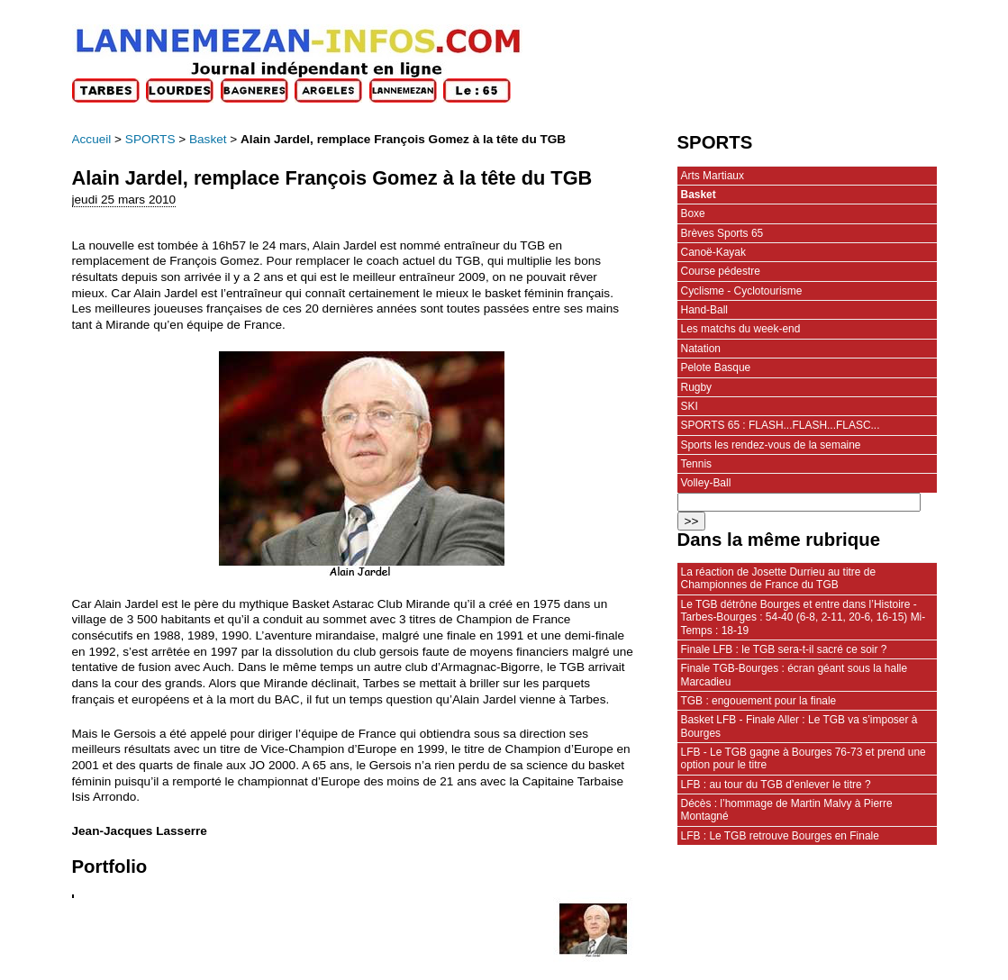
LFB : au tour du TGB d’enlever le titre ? (776, 784)
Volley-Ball (706, 482)
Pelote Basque (716, 367)
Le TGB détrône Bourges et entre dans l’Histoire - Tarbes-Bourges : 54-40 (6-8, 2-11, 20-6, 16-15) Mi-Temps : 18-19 (803, 617)
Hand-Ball (705, 310)
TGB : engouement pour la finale (759, 700)
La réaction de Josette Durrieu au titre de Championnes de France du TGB (778, 578)
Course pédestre (720, 271)
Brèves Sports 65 (722, 233)
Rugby (697, 387)
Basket (208, 139)
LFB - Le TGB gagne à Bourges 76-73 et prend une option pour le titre (803, 758)
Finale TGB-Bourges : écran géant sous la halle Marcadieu (794, 674)
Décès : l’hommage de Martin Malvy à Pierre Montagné (787, 809)
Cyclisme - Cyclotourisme (742, 291)
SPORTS (150, 139)
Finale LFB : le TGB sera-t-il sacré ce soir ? (784, 649)
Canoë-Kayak (713, 252)
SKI (689, 406)
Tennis (697, 464)
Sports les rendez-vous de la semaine (771, 445)
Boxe (693, 213)
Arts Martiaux (712, 175)
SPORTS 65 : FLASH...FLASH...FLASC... (780, 425)
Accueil (92, 139)
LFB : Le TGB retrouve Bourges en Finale (780, 836)
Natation (701, 348)
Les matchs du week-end (741, 328)
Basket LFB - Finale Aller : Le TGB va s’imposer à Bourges (799, 726)
